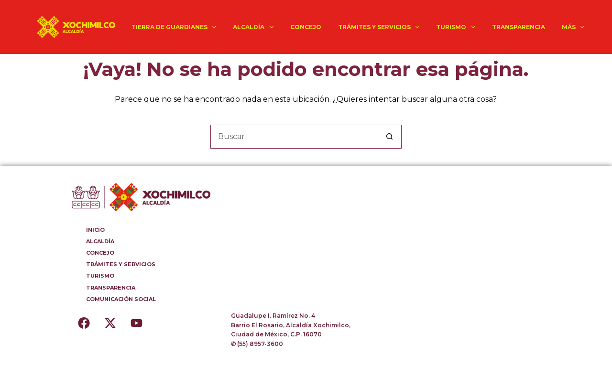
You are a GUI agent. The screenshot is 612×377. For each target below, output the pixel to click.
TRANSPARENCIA (518, 27)
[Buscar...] (294, 137)
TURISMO (457, 27)
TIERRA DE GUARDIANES (175, 27)
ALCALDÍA (255, 27)
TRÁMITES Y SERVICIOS (380, 27)
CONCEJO (305, 27)
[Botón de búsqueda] (390, 137)
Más (575, 27)
